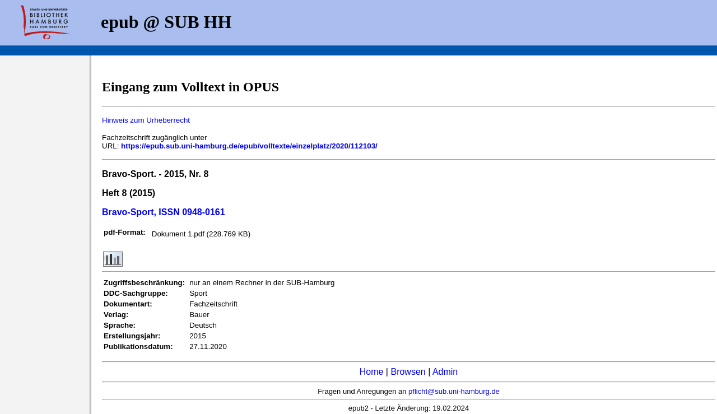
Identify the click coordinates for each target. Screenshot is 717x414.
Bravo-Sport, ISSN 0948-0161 (163, 212)
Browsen (407, 371)
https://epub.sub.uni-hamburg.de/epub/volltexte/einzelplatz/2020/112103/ (249, 146)
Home (372, 371)
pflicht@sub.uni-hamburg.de (454, 391)
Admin (445, 371)
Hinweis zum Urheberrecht (146, 120)
